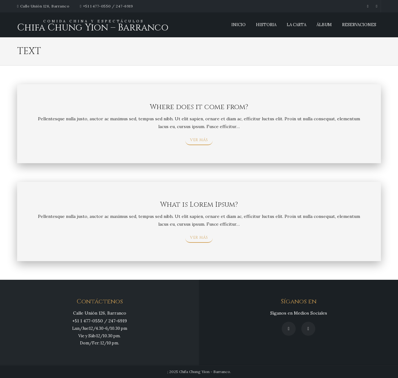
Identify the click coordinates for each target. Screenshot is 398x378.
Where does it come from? (199, 107)
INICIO (238, 24)
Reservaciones (359, 24)
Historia (266, 24)
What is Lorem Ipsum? (199, 204)
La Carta (296, 24)
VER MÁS (199, 139)
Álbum (324, 24)
